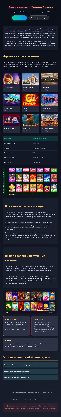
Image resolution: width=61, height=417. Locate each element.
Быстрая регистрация (38, 18)
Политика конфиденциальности (17, 392)
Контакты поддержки (46, 392)
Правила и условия (24, 396)
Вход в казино (19, 18)
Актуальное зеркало (36, 396)
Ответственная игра (33, 392)
